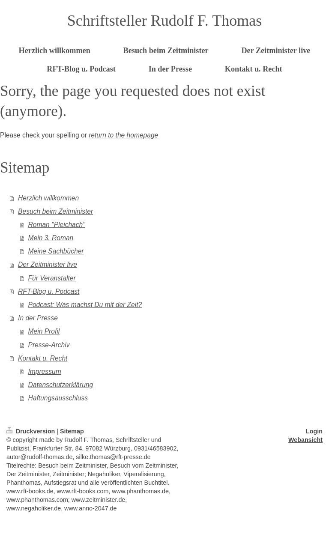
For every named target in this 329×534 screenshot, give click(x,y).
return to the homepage (123, 135)
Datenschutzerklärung (60, 384)
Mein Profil (44, 331)
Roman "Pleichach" (56, 224)
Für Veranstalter (52, 278)
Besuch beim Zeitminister (55, 211)
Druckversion (31, 431)
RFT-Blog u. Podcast (48, 291)
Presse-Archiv (49, 345)
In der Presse (38, 318)
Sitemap (72, 431)
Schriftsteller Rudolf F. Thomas (164, 20)
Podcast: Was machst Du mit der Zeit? (85, 304)
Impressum (44, 371)
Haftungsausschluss (58, 398)
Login (314, 431)
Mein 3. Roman (51, 238)
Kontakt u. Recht (42, 358)
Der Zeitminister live (47, 264)
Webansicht (305, 439)
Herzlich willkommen (48, 198)
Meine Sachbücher (56, 251)
